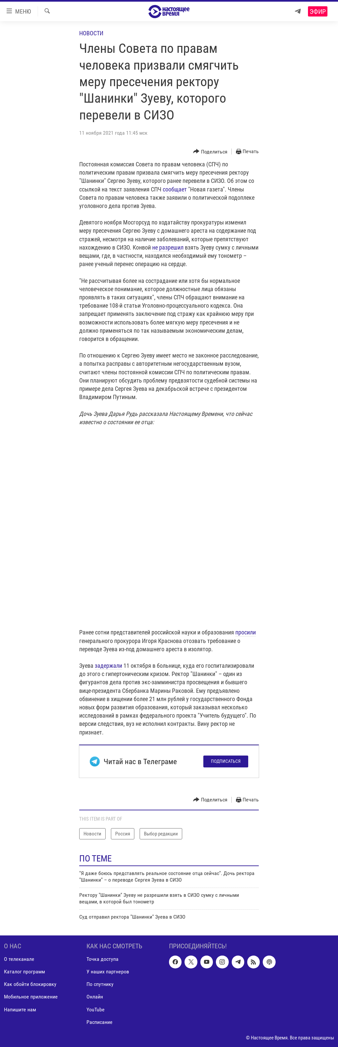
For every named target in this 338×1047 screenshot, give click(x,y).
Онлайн (94, 997)
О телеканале (19, 959)
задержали (108, 665)
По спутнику (100, 984)
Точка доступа (102, 959)
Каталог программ (24, 971)
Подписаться (226, 761)
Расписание (99, 1022)
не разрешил (168, 247)
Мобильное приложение (31, 997)
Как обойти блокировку (30, 984)
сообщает (175, 189)
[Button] (210, 151)
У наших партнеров (107, 971)
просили (245, 632)
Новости (91, 33)
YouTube (95, 1009)
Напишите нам (20, 1009)
